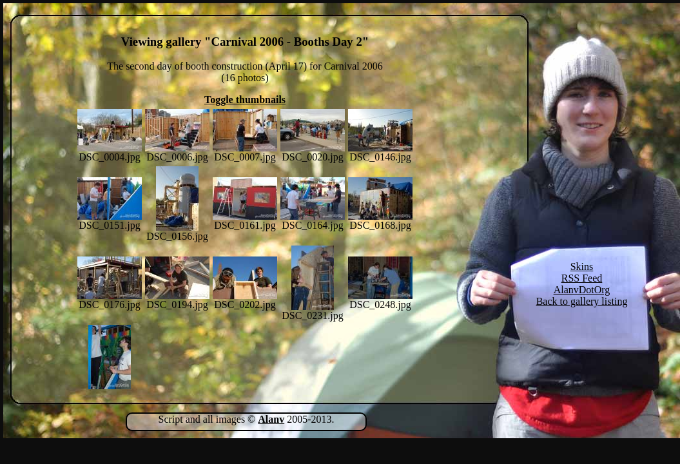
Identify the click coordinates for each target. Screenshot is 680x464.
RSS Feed (582, 278)
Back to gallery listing (582, 301)
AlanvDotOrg (582, 289)
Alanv (271, 419)
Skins (582, 266)
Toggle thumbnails (245, 99)
